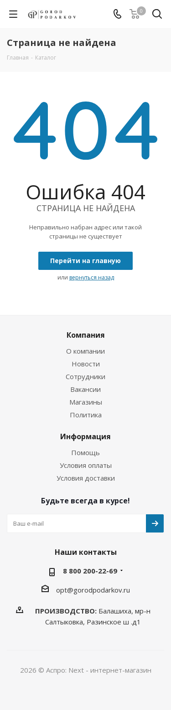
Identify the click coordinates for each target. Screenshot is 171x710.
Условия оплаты (86, 465)
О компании (85, 350)
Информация (85, 436)
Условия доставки (86, 477)
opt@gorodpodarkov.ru (93, 589)
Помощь (85, 452)
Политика (86, 414)
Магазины (85, 401)
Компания (86, 335)
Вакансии (85, 389)
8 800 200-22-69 (90, 570)
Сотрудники (85, 376)
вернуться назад (91, 277)
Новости (86, 363)
